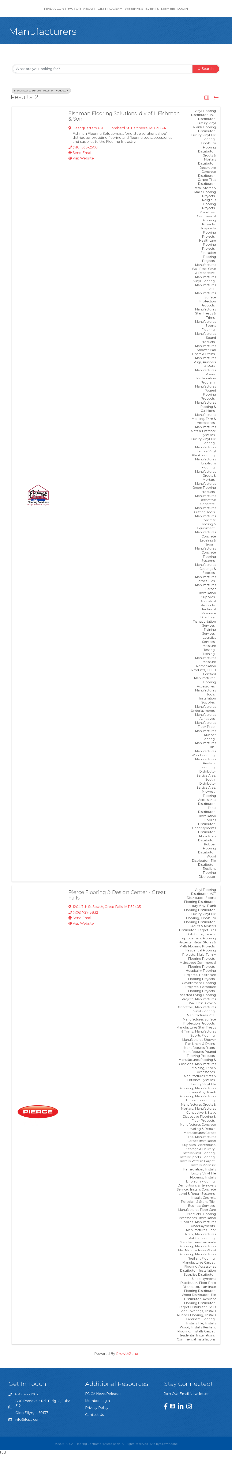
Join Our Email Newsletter (186, 1399)
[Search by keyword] (103, 74)
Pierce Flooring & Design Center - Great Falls (117, 900)
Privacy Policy (96, 1413)
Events (188, 11)
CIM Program (74, 11)
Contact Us (94, 1420)
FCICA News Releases (103, 1399)
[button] (206, 103)
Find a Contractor (26, 11)
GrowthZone (127, 1359)
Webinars (170, 11)
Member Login (210, 11)
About (53, 11)
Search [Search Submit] (206, 74)
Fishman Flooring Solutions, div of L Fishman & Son (124, 121)
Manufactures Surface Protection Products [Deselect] (41, 95)
